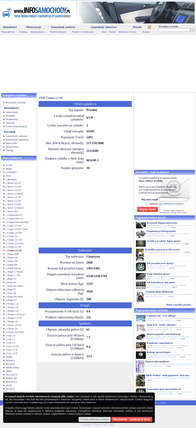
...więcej (173, 227)
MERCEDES (12, 367)
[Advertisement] (98, 63)
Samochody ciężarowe (104, 27)
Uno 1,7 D (12, 350)
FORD (9, 356)
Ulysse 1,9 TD (14, 325)
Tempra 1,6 (12, 307)
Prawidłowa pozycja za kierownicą (162, 249)
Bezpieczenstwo (38, 32)
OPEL (9, 371)
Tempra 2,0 (12, 321)
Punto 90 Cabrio (15, 296)
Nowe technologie (58, 32)
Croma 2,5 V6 (14, 250)
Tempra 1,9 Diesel (16, 314)
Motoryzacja (33, 27)
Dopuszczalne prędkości (157, 361)
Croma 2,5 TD (14, 247)
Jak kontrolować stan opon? (161, 282)
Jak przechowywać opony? (160, 263)
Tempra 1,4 (12, 303)
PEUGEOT (11, 374)
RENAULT (11, 381)
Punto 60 (11, 282)
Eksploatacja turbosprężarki (161, 231)
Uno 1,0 (11, 335)
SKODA (10, 388)
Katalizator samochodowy (160, 343)
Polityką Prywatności (173, 203)
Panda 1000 (13, 254)
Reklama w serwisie (127, 32)
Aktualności (10, 27)
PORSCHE (11, 378)
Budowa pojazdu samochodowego (164, 334)
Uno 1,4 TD (13, 346)
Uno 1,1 (11, 339)
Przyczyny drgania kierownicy (162, 222)
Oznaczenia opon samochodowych (164, 389)
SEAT (9, 385)
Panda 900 (12, 264)
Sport (104, 32)
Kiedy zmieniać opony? (158, 274)
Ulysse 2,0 (12, 328)
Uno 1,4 (11, 342)
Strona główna (8, 32)
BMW (9, 168)
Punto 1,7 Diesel (15, 271)
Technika (23, 32)
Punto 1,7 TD (13, 275)
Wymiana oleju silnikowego (159, 291)
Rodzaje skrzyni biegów (159, 352)
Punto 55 (11, 279)
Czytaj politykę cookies (95, 419)
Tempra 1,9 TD (14, 318)
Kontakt (146, 32)
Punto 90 (11, 293)
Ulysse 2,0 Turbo (15, 332)
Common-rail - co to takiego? (161, 315)
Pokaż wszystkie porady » (179, 304)
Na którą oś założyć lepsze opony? (164, 241)
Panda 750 (12, 261)
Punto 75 (11, 289)
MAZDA (10, 364)
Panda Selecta (14, 268)
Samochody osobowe (63, 27)
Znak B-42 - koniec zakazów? (161, 324)
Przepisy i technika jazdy (83, 32)
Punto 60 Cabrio (15, 286)
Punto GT (12, 300)
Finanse (112, 32)
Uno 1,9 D (12, 353)
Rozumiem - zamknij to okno (131, 419)
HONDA (10, 360)
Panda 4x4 (12, 257)
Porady (137, 27)
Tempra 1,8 (12, 310)
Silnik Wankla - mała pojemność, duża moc (167, 375)
